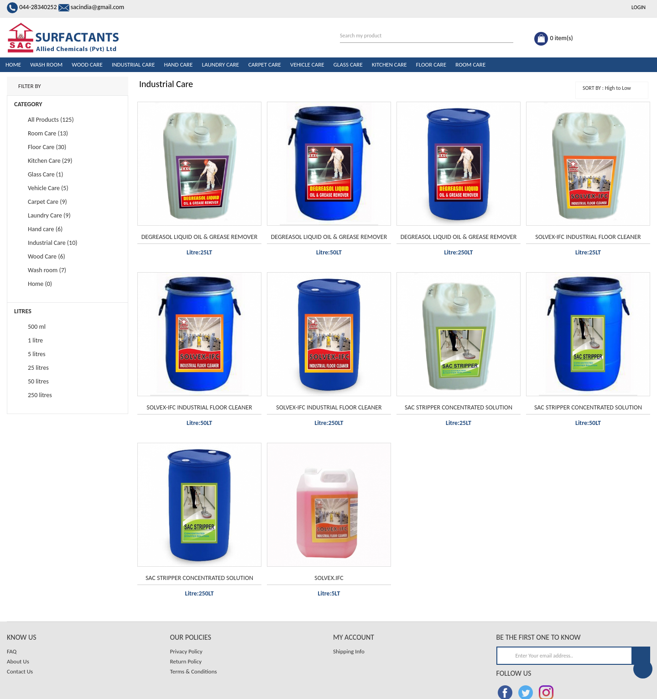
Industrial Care (133, 64)
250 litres (40, 395)
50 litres (38, 381)
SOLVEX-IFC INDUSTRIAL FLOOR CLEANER (588, 237)
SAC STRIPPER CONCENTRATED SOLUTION (458, 407)
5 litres (37, 354)
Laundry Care (220, 64)
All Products (43, 120)
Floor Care (431, 64)
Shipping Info (349, 651)
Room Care (470, 64)
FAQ (11, 651)
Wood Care (87, 64)
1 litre (35, 340)
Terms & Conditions (193, 671)
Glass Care (348, 64)
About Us (18, 661)
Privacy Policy (186, 651)
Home (13, 64)
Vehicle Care (307, 64)
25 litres (38, 368)
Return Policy (186, 661)
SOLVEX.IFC (328, 578)
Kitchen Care (389, 64)
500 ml (37, 327)
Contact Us (20, 671)
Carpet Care (264, 64)
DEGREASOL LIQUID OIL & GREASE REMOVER (199, 237)
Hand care (178, 64)
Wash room (46, 64)
